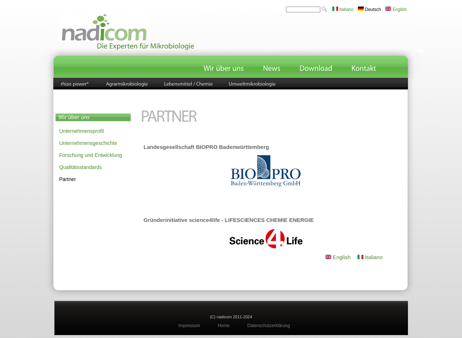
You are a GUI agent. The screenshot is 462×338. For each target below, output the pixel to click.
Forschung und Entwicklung (90, 155)
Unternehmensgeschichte (88, 143)
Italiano (343, 9)
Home (223, 325)
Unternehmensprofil (81, 131)
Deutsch (369, 9)
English (396, 9)
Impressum (189, 325)
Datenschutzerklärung (268, 325)
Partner (67, 179)
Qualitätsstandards (80, 167)
